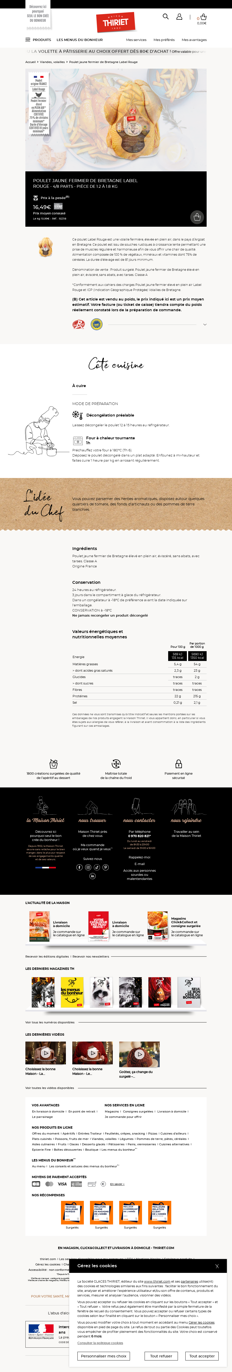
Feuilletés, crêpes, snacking (125, 1133)
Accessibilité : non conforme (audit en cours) (60, 1270)
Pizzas (152, 1133)
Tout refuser (161, 1356)
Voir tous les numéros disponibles (50, 1022)
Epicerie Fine (41, 1149)
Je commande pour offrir (123, 1117)
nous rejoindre (186, 821)
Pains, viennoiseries (142, 1144)
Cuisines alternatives (174, 1144)
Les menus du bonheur (80, 40)
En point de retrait (81, 1111)
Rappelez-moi (139, 857)
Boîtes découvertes (68, 1149)
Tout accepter (202, 1356)
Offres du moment (45, 1133)
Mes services (136, 40)
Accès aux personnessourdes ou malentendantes (139, 875)
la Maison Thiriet (46, 821)
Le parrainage (42, 1117)
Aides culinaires (43, 1144)
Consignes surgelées (138, 1111)
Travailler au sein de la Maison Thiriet (186, 834)
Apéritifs (69, 1133)
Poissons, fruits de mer (72, 1139)
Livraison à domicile (171, 1111)
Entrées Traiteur (90, 1133)
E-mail (140, 864)
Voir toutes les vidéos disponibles (49, 1088)
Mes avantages (194, 40)
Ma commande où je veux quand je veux (93, 847)
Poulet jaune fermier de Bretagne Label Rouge (103, 62)
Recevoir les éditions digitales (47, 956)
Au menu (38, 1166)
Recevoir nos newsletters (91, 956)
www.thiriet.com (157, 1281)
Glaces (74, 1144)
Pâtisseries (116, 1144)
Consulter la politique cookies (100, 1343)
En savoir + (117, 1184)
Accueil (30, 62)
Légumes (127, 1139)
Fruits (62, 1144)
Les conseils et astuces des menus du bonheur (84, 1166)
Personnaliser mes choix (103, 1356)
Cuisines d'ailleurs (173, 1133)
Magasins (112, 1111)
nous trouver (92, 821)
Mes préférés (164, 40)
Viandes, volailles (52, 62)
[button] (179, 18)
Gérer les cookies (202, 1322)
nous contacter (139, 821)
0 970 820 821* (139, 836)
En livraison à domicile (48, 1111)
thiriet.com (48, 1259)
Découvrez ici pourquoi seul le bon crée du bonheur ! (46, 836)
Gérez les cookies (47, 1264)
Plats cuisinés (42, 1139)
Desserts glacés (93, 1144)
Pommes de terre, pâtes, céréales (162, 1139)
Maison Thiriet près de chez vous (92, 834)
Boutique (91, 1149)
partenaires (189, 1281)
